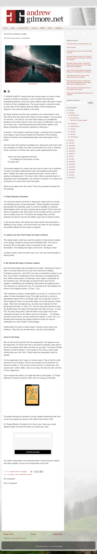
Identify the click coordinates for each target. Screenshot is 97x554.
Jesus (17, 474)
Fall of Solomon (71, 47)
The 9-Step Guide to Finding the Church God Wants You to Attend (79, 88)
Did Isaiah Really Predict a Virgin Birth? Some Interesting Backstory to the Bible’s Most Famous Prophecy (79, 64)
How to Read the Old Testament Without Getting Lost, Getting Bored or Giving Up (79, 71)
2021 (70, 148)
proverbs (29, 474)
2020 (70, 151)
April (72, 134)
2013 (70, 169)
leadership (23, 474)
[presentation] (30, 444)
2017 (70, 159)
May (71, 131)
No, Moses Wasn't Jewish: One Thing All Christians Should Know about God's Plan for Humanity (79, 58)
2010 (70, 177)
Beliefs (42, 28)
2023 (70, 143)
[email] (33, 436)
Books (50, 28)
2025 (70, 113)
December (73, 115)
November (73, 118)
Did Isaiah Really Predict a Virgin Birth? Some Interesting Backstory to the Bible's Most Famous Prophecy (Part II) (79, 82)
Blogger (59, 546)
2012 (70, 172)
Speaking (58, 28)
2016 (70, 161)
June (72, 129)
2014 (70, 167)
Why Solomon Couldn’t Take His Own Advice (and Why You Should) (78, 76)
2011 (70, 175)
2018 (70, 156)
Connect (34, 28)
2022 (70, 145)
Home (5, 28)
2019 (70, 153)
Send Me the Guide (32, 452)
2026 (70, 110)
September (73, 126)
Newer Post (8, 534)
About (13, 28)
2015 (70, 164)
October (73, 123)
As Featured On (23, 28)
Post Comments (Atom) (19, 538)
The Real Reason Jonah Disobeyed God (79, 44)
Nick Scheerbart (33, 84)
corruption (11, 474)
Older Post (57, 534)
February (73, 137)
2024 (70, 140)
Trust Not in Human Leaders (78, 120)
